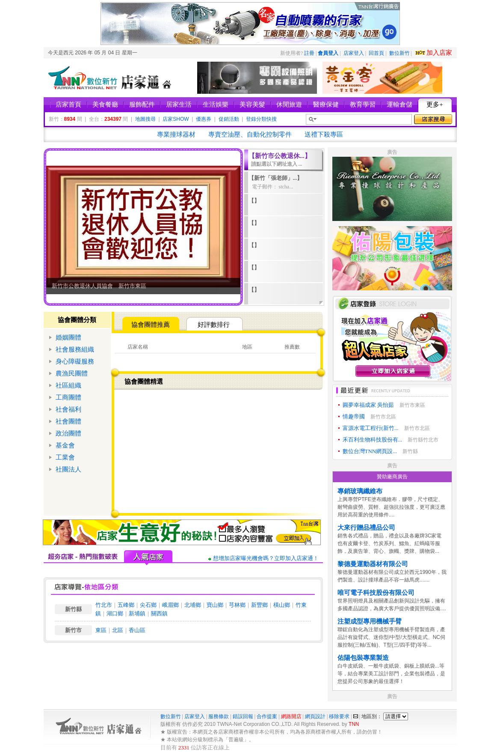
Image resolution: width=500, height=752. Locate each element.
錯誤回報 (243, 716)
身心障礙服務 (75, 361)
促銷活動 (229, 119)
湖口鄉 (115, 613)
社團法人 (68, 469)
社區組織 (68, 385)
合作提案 (267, 716)
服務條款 (218, 716)
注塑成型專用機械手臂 (369, 621)
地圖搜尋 (145, 119)
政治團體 (68, 433)
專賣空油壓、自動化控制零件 (250, 134)
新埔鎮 (137, 613)
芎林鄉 (237, 605)
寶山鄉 (215, 605)
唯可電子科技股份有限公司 (375, 592)
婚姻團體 (68, 337)
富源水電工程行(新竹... (371, 428)
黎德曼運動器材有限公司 (372, 564)
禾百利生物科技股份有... (372, 439)
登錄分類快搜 (261, 119)
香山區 (137, 630)
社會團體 (68, 421)
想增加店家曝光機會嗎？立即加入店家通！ (266, 558)
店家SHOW (176, 119)
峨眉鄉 (170, 605)
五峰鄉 (126, 605)
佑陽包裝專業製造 (363, 657)
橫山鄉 (281, 605)
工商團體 (68, 397)
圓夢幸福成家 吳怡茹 (368, 405)
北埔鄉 (192, 605)
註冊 (309, 53)
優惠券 (203, 119)
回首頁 (376, 53)
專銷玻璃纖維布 (359, 491)
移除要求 (339, 716)
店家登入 (353, 53)
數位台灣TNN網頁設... (370, 451)
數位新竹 (399, 53)
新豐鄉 (259, 605)
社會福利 (68, 409)
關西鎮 (159, 613)
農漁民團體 (72, 373)
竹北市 (103, 605)
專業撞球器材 (176, 134)
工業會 (65, 457)
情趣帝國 (354, 416)
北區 (117, 630)
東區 (101, 630)
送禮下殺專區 (324, 134)
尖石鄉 (148, 605)
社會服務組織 (75, 349)
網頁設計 (315, 716)
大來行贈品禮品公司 (366, 527)
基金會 (65, 445)
